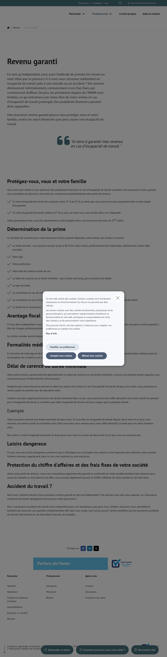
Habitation (12, 591)
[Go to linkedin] (90, 548)
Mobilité (11, 585)
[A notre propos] (127, 13)
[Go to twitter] (97, 548)
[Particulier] (74, 13)
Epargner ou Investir (17, 612)
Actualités (96, 3)
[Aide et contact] (149, 13)
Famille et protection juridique (17, 599)
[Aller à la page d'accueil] (31, 13)
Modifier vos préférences (62, 347)
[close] (117, 298)
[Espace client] (142, 3)
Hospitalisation (14, 607)
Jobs (106, 3)
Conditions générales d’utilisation (24, 646)
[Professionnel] (99, 13)
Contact (89, 585)
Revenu (49, 597)
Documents (84, 3)
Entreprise (51, 585)
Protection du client (95, 597)
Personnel (51, 591)
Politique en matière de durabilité (25, 649)
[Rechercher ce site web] (120, 3)
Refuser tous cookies (92, 355)
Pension (11, 618)
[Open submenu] (84, 14)
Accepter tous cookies (61, 355)
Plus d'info (51, 333)
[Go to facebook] (84, 548)
